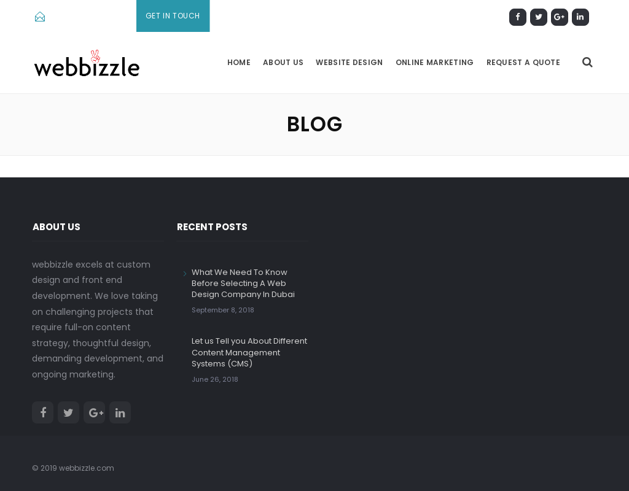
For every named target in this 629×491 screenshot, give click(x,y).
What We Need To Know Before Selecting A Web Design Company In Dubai (243, 283)
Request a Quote (523, 62)
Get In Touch (173, 15)
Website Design (349, 62)
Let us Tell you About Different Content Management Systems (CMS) (249, 352)
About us (283, 62)
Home (239, 62)
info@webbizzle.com (89, 16)
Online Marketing (435, 62)
